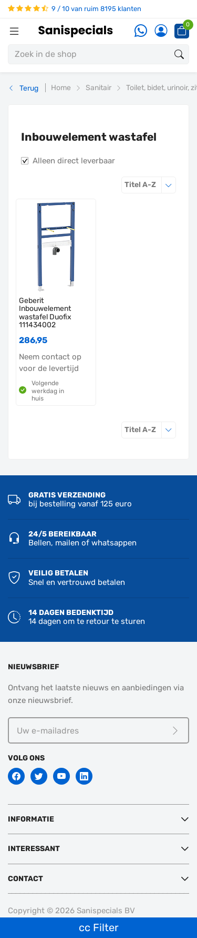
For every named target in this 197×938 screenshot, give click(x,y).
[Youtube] (61, 776)
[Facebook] (16, 776)
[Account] (160, 31)
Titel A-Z (150, 185)
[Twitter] (38, 776)
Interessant (34, 848)
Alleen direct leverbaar (74, 160)
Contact (25, 878)
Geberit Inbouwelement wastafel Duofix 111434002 (45, 313)
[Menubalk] (14, 31)
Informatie (31, 819)
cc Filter (99, 927)
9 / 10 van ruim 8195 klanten (74, 9)
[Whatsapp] (140, 31)
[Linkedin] (84, 776)
